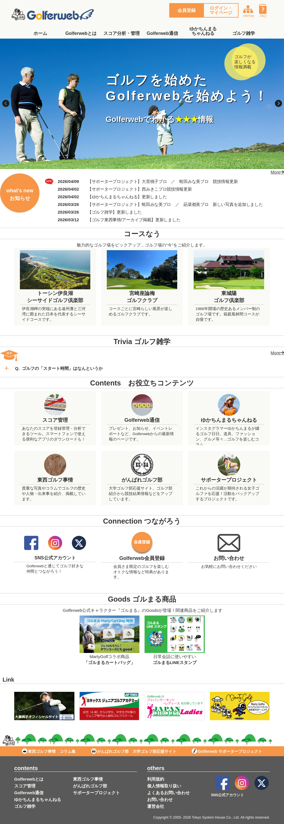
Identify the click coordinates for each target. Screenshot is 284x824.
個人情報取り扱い (164, 785)
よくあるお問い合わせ (168, 792)
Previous (5, 104)
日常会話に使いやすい (175, 656)
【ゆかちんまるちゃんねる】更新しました (127, 196)
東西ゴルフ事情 (88, 779)
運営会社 (155, 806)
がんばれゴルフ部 (90, 785)
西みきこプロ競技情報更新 (167, 189)
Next (278, 104)
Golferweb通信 (162, 33)
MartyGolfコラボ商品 (110, 656)
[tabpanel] (142, 104)
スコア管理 (25, 785)
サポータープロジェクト (96, 792)
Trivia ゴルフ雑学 (142, 341)
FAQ (265, 11)
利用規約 (155, 779)
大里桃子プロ (154, 181)
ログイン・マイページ (221, 10)
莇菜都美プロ (195, 204)
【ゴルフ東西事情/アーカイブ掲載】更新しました (133, 219)
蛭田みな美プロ (193, 181)
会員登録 (186, 10)
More (275, 172)
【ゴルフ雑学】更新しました (114, 212)
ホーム (40, 33)
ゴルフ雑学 (243, 33)
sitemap (248, 10)
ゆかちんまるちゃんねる (203, 31)
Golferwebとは (81, 33)
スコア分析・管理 (121, 33)
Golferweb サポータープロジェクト (227, 751)
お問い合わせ (160, 799)
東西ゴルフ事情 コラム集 (49, 751)
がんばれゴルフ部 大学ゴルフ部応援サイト (133, 751)
